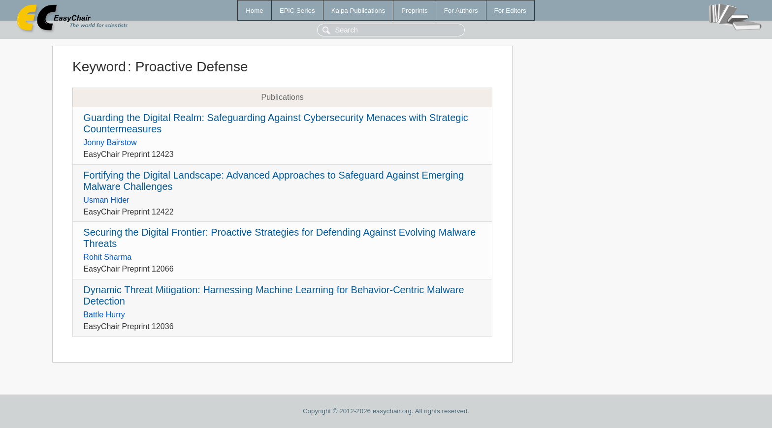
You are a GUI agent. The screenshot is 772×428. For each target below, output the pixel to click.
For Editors (510, 10)
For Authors (461, 10)
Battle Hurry (104, 314)
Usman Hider (106, 200)
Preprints (414, 10)
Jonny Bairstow (110, 142)
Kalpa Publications (358, 10)
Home (254, 10)
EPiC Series (297, 10)
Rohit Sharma (107, 257)
